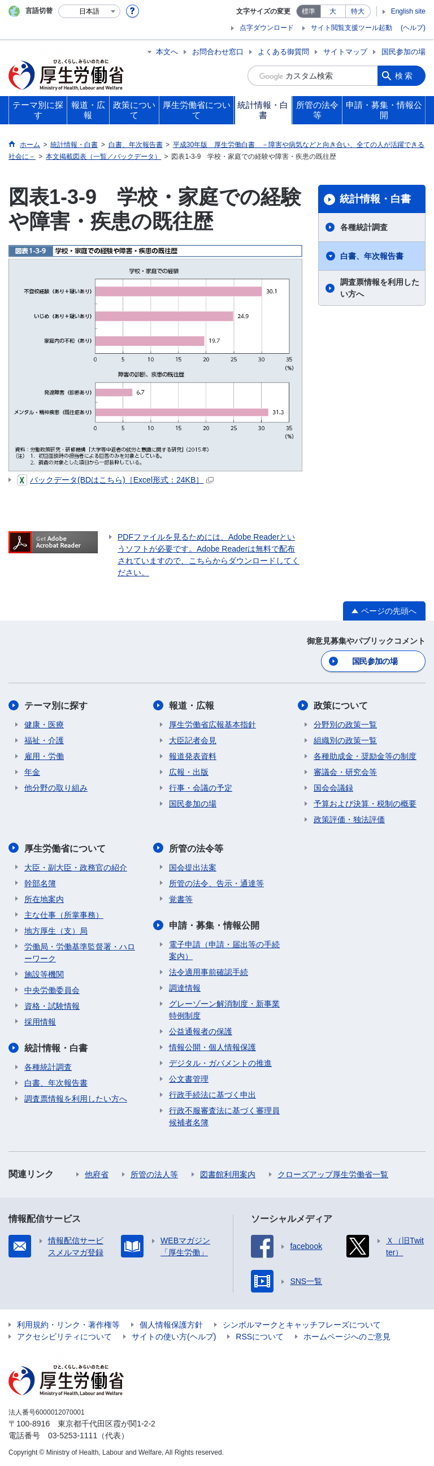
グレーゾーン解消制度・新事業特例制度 (224, 1008)
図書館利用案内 (227, 1173)
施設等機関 (44, 973)
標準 (308, 11)
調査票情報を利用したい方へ (379, 287)
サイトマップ (345, 51)
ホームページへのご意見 (346, 1335)
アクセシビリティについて (64, 1335)
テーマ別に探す (56, 705)
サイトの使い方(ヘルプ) (174, 1335)
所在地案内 (44, 898)
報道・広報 (191, 705)
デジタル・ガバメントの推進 (220, 1061)
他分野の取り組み (56, 787)
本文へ (167, 51)
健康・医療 (44, 723)
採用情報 (40, 1020)
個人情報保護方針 (171, 1323)
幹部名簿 (40, 882)
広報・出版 (189, 771)
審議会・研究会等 (345, 771)
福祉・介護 (44, 739)
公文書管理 (189, 1077)
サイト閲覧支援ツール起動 (351, 28)
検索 (404, 75)
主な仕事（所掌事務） (63, 913)
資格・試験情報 (52, 1004)
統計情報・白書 (375, 199)
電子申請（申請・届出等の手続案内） (224, 949)
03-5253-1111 (72, 1434)
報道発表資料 (192, 755)
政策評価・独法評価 (349, 818)
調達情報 (185, 986)
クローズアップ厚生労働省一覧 (332, 1173)
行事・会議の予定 (200, 787)
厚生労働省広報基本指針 (212, 723)
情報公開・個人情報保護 (212, 1046)
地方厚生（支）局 (56, 929)
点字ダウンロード (267, 28)
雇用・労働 (44, 755)
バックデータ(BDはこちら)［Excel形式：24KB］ (115, 479)
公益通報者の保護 (200, 1030)
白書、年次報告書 (371, 256)
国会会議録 (333, 787)
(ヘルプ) (413, 28)
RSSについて (260, 1335)
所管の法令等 (196, 847)
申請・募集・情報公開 (214, 924)
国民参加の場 (403, 51)
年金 (32, 771)
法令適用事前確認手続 (208, 970)
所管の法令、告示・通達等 (216, 882)
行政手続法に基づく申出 (212, 1093)
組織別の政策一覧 (345, 739)
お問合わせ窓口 (218, 51)
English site (408, 11)
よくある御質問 (283, 51)
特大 (357, 11)
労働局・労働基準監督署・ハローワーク (79, 951)
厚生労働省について (65, 847)
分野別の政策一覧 (345, 723)
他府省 (96, 1173)
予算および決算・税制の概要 (365, 803)
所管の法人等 (154, 1173)
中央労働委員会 (52, 989)
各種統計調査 (364, 227)
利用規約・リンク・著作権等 (68, 1323)
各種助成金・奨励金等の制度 (365, 755)
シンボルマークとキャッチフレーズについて (302, 1323)
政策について (341, 705)
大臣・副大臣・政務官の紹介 (75, 866)
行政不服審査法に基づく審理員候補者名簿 (224, 1115)
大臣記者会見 (192, 739)
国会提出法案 (192, 866)
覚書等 (181, 898)
